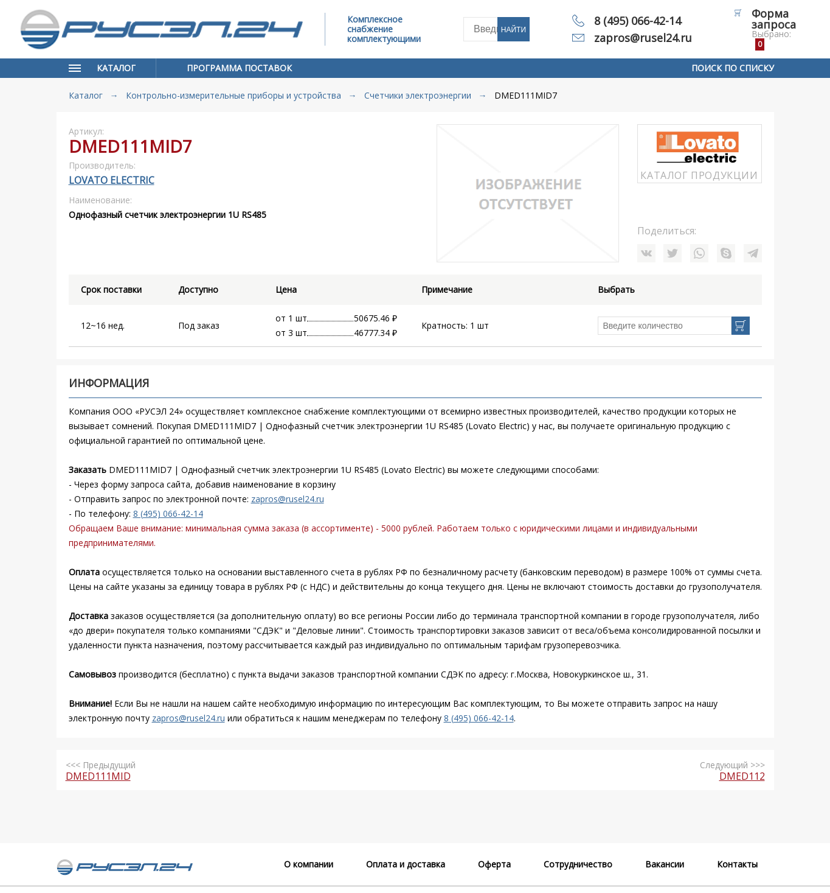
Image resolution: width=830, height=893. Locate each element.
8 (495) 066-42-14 (637, 20)
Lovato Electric (111, 180)
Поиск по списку (732, 68)
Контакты (737, 864)
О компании (308, 864)
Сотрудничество (578, 864)
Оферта (494, 864)
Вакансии (664, 864)
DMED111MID (98, 776)
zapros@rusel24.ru (643, 37)
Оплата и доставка (405, 864)
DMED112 (742, 776)
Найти (513, 30)
